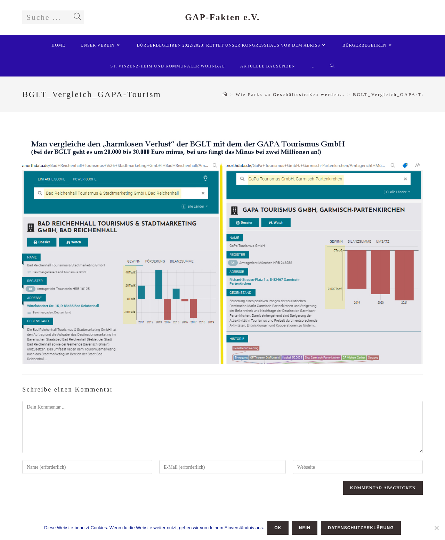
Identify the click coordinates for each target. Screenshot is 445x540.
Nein (304, 527)
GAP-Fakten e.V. (222, 17)
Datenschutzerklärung (361, 527)
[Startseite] (225, 94)
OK (277, 527)
